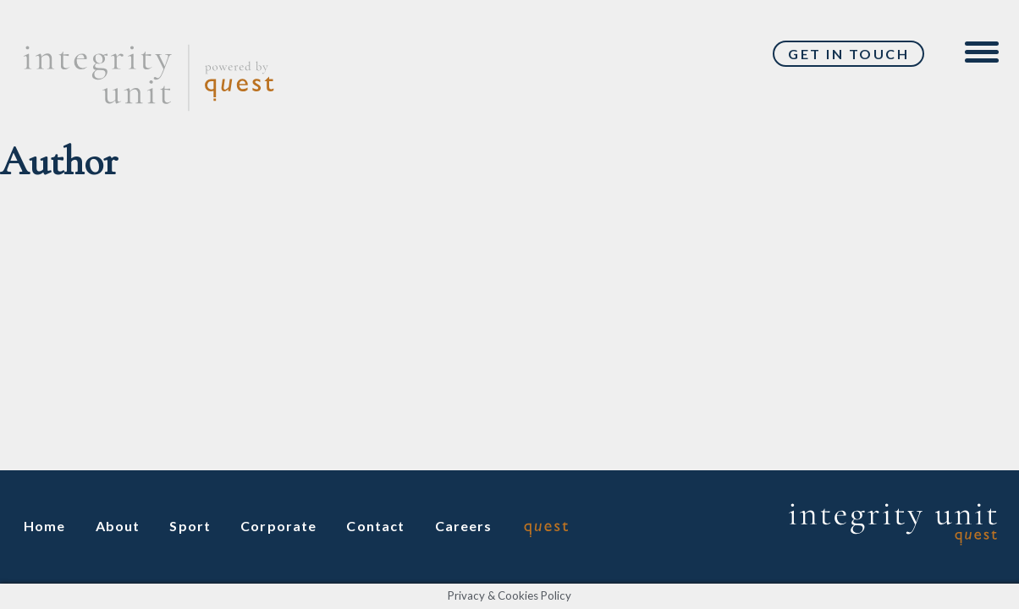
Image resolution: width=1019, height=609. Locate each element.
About (118, 526)
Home (45, 526)
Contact (375, 526)
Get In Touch (848, 54)
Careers (464, 526)
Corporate (278, 526)
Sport (190, 526)
